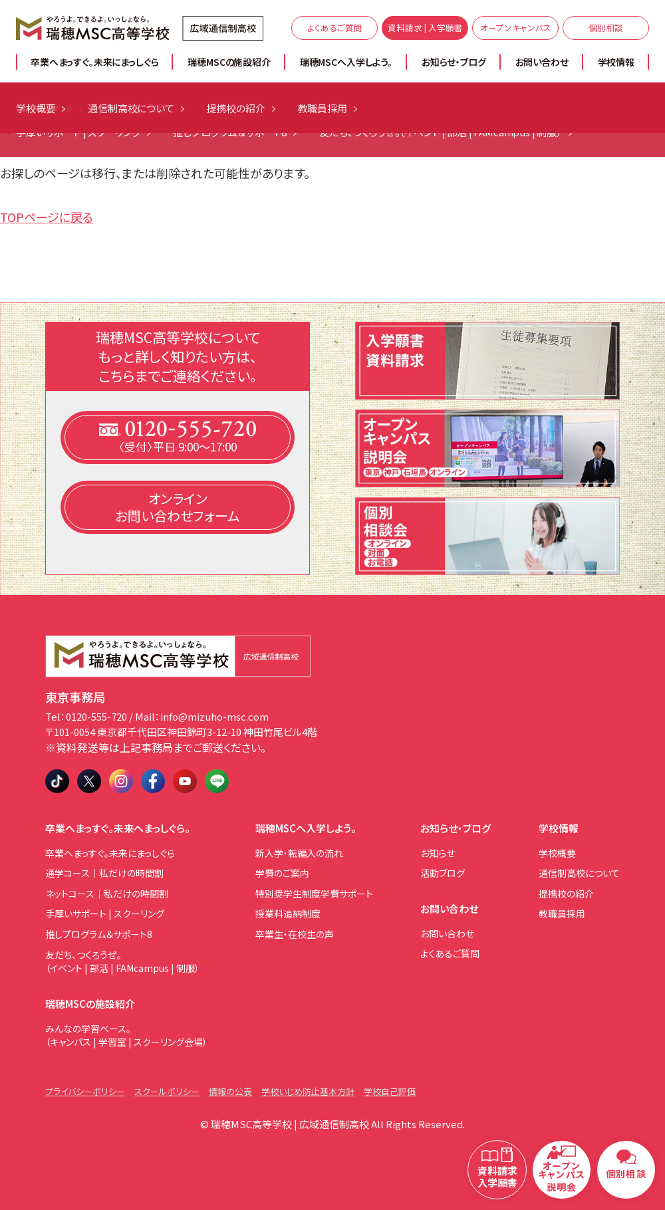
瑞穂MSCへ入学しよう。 (346, 61)
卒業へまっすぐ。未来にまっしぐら (94, 61)
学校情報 (616, 61)
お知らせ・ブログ (454, 61)
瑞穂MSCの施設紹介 (229, 61)
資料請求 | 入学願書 (425, 27)
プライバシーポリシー (85, 1091)
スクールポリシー (167, 1091)
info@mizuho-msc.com (214, 716)
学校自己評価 (390, 1091)
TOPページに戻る (46, 216)
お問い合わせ (542, 61)
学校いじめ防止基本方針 (307, 1091)
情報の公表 (230, 1091)
